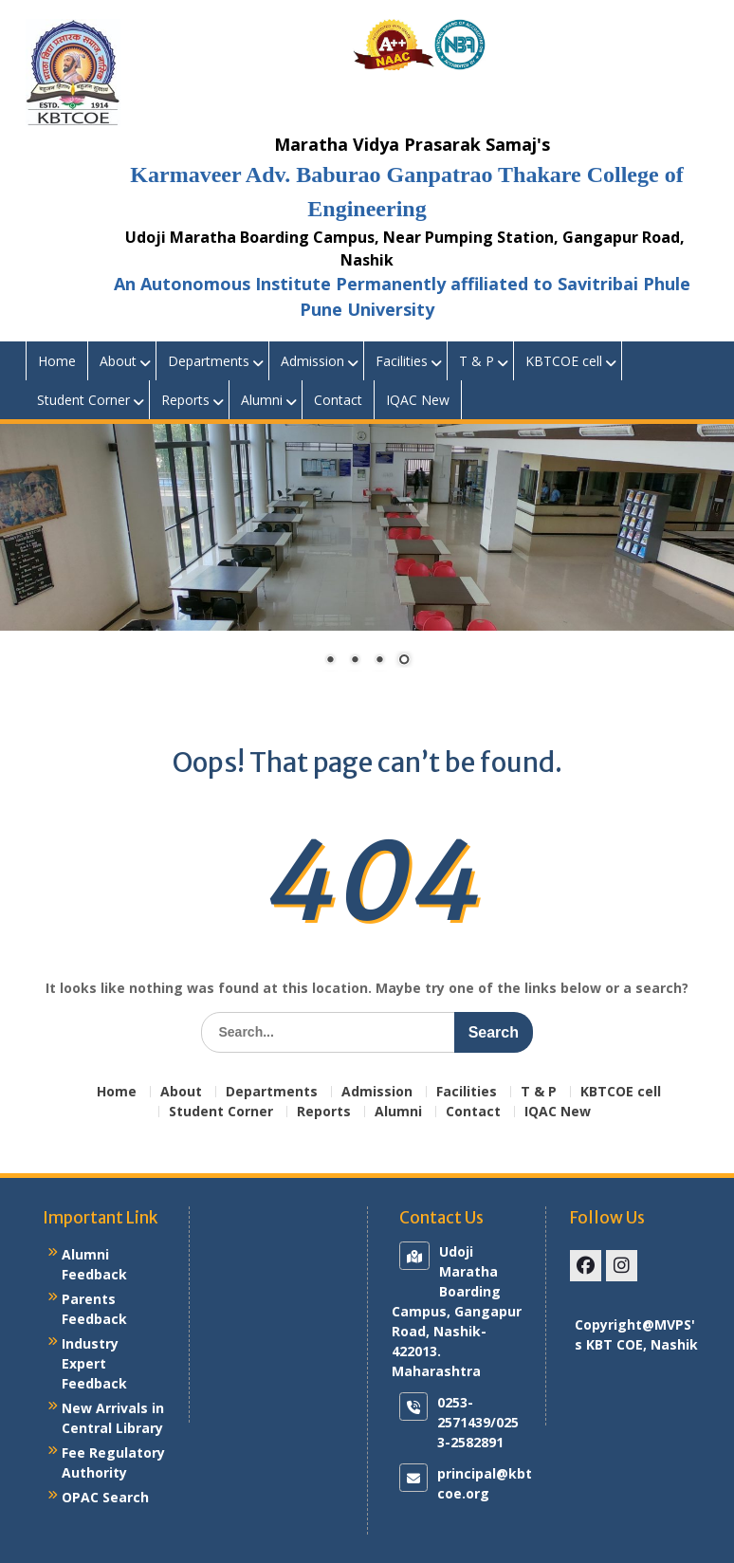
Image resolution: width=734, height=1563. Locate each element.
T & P (476, 361)
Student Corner (83, 400)
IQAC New (418, 400)
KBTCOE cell (563, 361)
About (118, 361)
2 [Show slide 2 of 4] (354, 661)
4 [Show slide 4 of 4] (404, 661)
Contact (338, 400)
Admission (312, 361)
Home (57, 361)
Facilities (402, 361)
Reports (185, 400)
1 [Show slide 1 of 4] (330, 661)
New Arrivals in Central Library (113, 1418)
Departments (208, 361)
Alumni (262, 400)
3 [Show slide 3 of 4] (379, 661)
